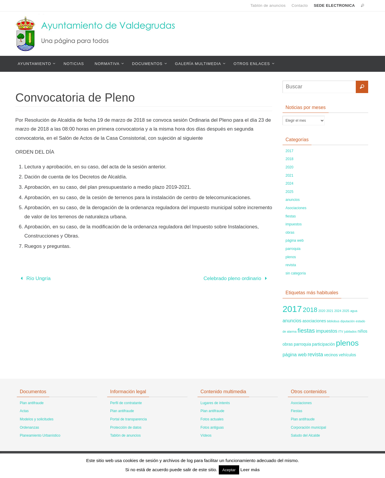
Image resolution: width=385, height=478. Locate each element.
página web (295, 240)
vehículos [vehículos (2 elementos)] (347, 354)
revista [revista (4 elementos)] (315, 354)
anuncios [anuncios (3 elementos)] (292, 320)
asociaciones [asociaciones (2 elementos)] (314, 320)
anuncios (293, 200)
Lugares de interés (215, 403)
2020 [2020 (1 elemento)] (321, 311)
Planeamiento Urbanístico (40, 435)
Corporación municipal (308, 427)
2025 (289, 192)
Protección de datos (125, 427)
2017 (289, 151)
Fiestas (296, 411)
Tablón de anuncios (268, 5)
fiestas (291, 216)
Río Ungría (34, 278)
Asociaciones (296, 208)
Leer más (250, 469)
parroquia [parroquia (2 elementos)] (302, 344)
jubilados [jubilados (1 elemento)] (350, 331)
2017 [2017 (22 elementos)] (292, 309)
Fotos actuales (212, 419)
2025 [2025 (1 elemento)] (345, 311)
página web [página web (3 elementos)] (295, 354)
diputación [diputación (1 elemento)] (347, 321)
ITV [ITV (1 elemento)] (340, 331)
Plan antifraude (32, 403)
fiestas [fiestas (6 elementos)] (306, 330)
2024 (289, 183)
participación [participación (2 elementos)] (323, 344)
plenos (291, 257)
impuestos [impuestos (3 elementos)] (326, 331)
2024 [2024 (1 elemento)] (337, 311)
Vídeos (205, 435)
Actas (24, 411)
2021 (289, 175)
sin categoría (296, 273)
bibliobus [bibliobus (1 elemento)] (333, 321)
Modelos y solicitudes (36, 419)
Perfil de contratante (126, 403)
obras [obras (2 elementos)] (288, 344)
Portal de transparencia (128, 419)
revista (291, 265)
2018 (289, 159)
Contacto (299, 5)
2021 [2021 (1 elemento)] (329, 311)
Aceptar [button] (229, 470)
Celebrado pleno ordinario (236, 278)
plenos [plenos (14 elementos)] (347, 343)
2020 (289, 167)
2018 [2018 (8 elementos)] (310, 309)
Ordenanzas (29, 427)
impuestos (294, 224)
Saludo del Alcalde (305, 435)
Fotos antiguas (212, 427)
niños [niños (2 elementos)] (362, 331)
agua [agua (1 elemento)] (353, 311)
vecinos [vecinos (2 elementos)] (331, 354)
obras (290, 232)
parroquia (293, 249)
